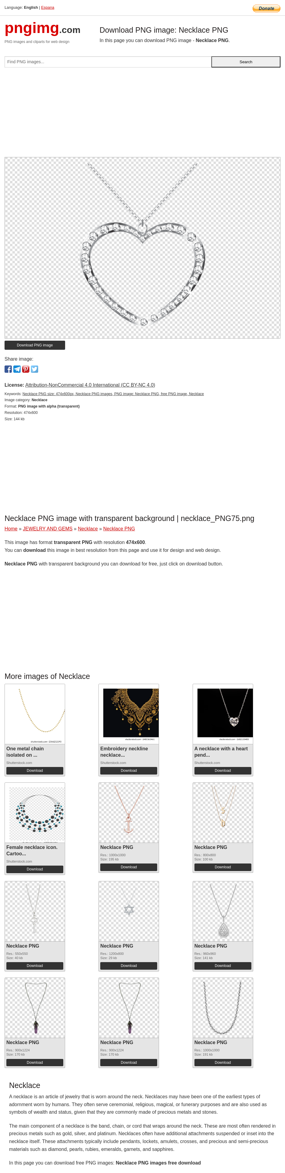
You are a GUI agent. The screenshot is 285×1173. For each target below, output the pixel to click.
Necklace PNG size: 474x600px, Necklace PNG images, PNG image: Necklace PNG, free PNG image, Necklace (113, 394)
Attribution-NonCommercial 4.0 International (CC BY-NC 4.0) (90, 385)
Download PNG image (35, 345)
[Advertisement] (142, 114)
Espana (47, 7)
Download (35, 770)
